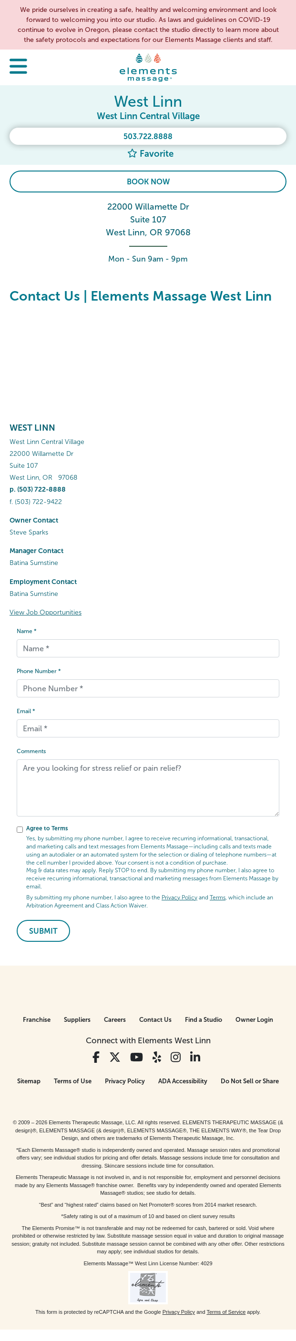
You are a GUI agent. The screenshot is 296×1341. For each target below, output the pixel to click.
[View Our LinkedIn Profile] (195, 1057)
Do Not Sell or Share (250, 1081)
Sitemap (29, 1081)
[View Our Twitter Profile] (114, 1057)
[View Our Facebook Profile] (96, 1057)
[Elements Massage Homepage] (148, 67)
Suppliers (77, 1019)
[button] (18, 67)
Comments (31, 751)
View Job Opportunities (46, 612)
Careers (115, 1019)
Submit (43, 931)
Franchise (37, 1019)
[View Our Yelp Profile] (157, 1057)
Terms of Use (73, 1081)
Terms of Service (225, 1312)
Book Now (148, 182)
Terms (217, 897)
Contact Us (155, 1019)
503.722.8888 (148, 136)
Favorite (150, 154)
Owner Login (254, 1019)
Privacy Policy (179, 897)
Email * (26, 711)
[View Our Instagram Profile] (175, 1057)
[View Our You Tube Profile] (136, 1057)
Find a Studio (203, 1019)
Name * (27, 631)
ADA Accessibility (182, 1081)
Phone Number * (39, 671)
